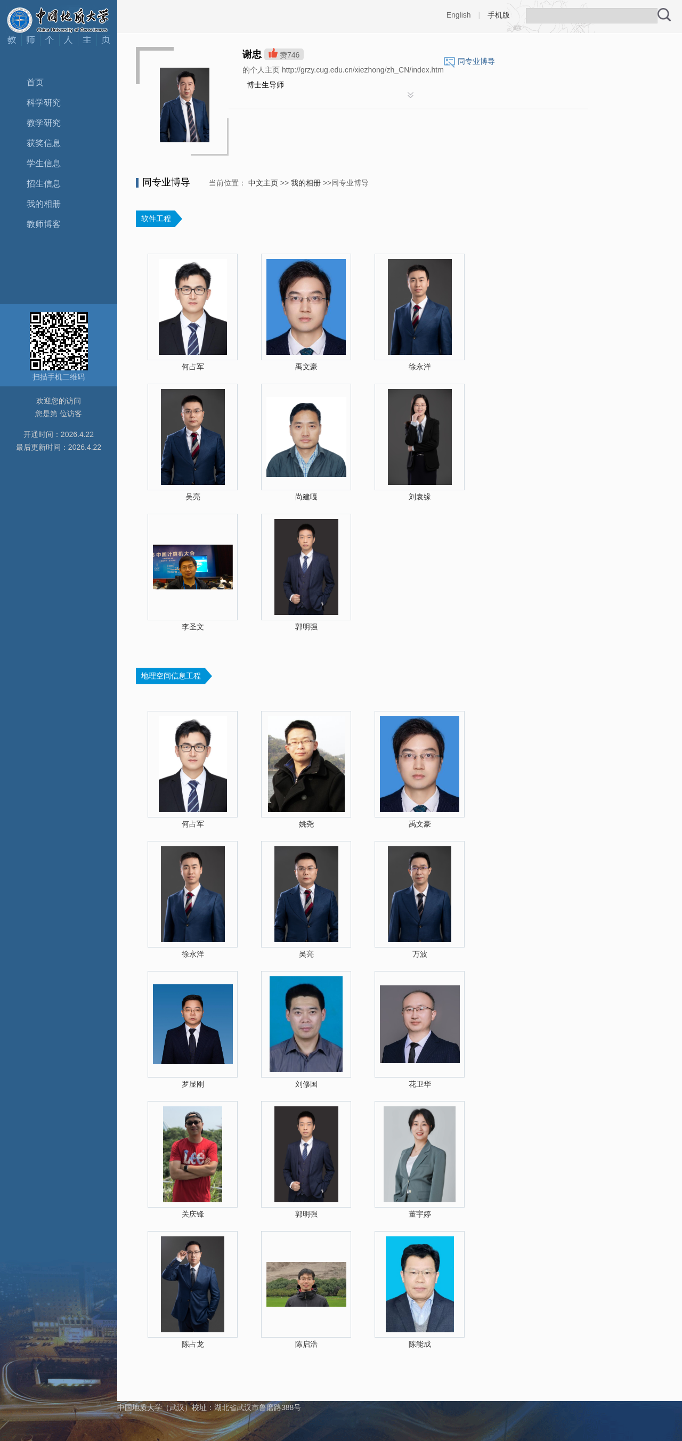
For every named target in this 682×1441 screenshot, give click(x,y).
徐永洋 (420, 366)
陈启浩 (306, 1344)
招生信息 (44, 183)
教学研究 (44, 122)
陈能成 (420, 1344)
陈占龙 (193, 1344)
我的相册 (44, 203)
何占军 (193, 366)
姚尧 (306, 824)
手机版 (499, 15)
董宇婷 (420, 1214)
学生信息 (44, 163)
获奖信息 (44, 143)
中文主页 (263, 183)
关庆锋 (193, 1214)
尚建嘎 (306, 496)
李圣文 (193, 626)
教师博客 (44, 224)
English (458, 15)
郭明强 (306, 626)
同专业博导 (476, 61)
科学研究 (44, 102)
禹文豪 (306, 366)
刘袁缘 (420, 496)
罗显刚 (193, 1084)
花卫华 (420, 1084)
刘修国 (306, 1084)
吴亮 (192, 496)
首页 (35, 82)
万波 (419, 954)
